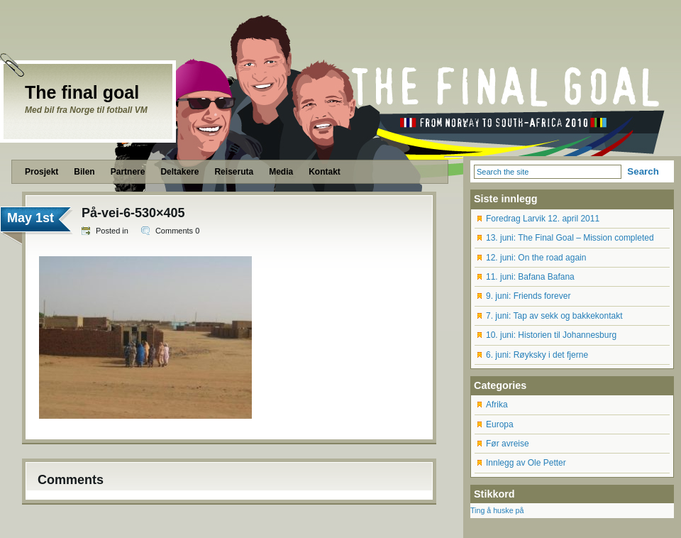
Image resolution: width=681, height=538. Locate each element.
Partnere (128, 172)
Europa (500, 424)
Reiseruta (233, 172)
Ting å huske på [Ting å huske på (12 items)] (497, 510)
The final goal (82, 92)
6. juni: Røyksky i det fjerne (537, 355)
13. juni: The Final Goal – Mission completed (570, 238)
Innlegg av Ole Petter (526, 463)
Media (281, 172)
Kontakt (324, 172)
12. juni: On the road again (536, 258)
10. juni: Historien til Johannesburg (551, 335)
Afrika (497, 405)
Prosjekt (41, 172)
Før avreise (507, 444)
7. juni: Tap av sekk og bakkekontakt (554, 316)
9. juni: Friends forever (528, 296)
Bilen (84, 172)
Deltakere (179, 172)
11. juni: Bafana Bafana (530, 277)
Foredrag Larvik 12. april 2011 (542, 219)
